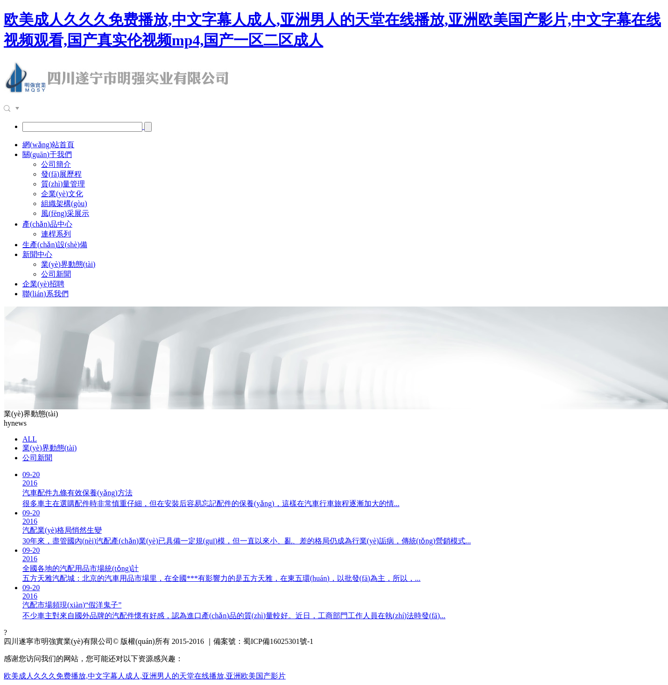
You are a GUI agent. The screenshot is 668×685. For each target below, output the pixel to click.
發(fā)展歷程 (61, 174)
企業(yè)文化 (62, 194)
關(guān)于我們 (47, 154)
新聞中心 (37, 254)
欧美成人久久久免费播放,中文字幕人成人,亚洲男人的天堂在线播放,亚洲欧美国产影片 (145, 676)
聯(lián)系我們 (45, 294)
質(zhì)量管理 (63, 184)
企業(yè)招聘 (43, 284)
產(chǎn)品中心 (47, 224)
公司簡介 (56, 164)
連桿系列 (56, 234)
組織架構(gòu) (64, 203)
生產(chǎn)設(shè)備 (54, 245)
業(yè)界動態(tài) (68, 264)
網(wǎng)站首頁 (48, 145)
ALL (29, 439)
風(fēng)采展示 (65, 213)
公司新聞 (56, 274)
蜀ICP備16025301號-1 (278, 641)
